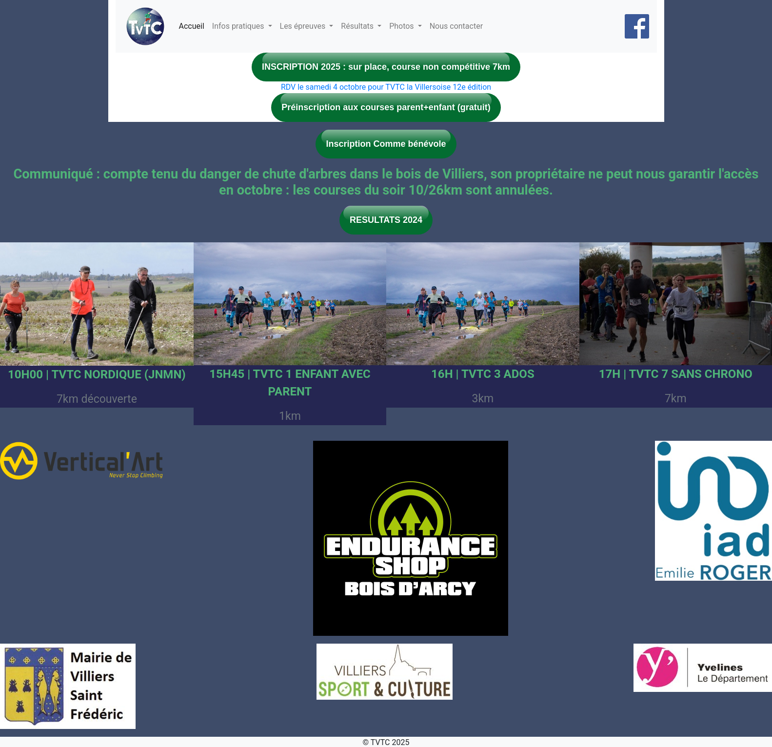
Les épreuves (304, 26)
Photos (402, 26)
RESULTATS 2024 (386, 220)
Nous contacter (456, 26)
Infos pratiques (239, 26)
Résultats (358, 26)
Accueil (191, 26)
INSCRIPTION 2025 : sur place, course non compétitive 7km (386, 67)
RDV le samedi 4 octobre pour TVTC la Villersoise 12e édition (386, 87)
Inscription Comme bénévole (386, 144)
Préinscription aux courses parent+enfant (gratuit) (386, 107)
